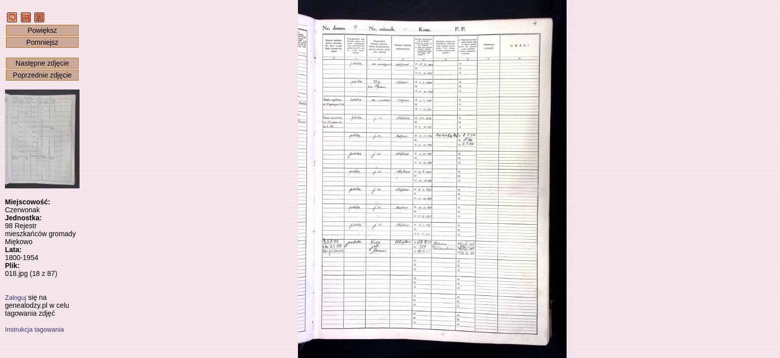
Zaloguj (15, 297)
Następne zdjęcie (42, 63)
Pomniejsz (42, 42)
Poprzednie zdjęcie (42, 75)
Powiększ (42, 30)
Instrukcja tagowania (34, 329)
